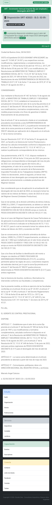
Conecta (7, 462)
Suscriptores (8, 454)
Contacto (7, 468)
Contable (7, 431)
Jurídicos (7, 436)
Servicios (7, 420)
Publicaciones (8, 413)
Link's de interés (9, 473)
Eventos (6, 449)
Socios (6, 407)
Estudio (7, 392)
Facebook (7, 478)
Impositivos (8, 426)
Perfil (6, 397)
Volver (6, 2)
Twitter (6, 488)
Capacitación (9, 444)
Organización (8, 402)
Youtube (7, 483)
